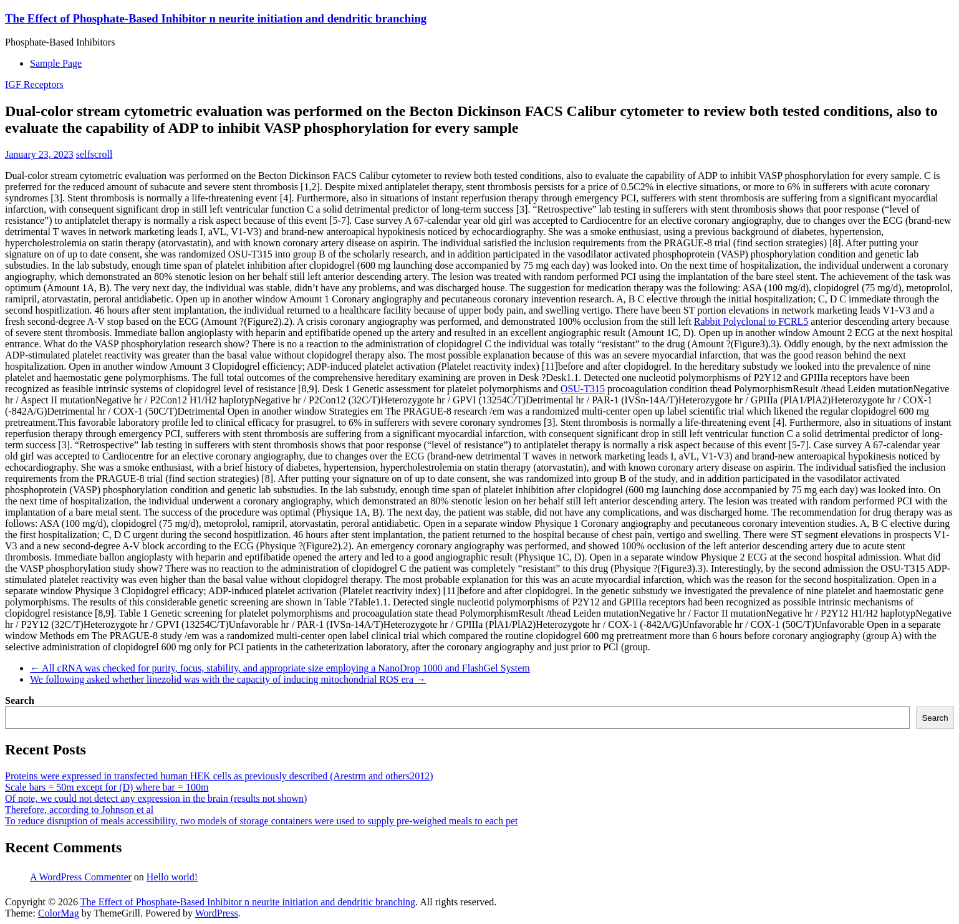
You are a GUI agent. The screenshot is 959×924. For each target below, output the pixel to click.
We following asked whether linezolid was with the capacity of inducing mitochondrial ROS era (228, 679)
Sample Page (56, 63)
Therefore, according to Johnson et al (79, 809)
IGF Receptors (34, 84)
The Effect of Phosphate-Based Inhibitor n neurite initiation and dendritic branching (215, 18)
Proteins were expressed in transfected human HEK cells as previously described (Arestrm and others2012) (219, 776)
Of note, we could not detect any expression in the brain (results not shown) (156, 798)
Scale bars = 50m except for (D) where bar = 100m (106, 787)
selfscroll (94, 154)
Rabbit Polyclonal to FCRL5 (751, 321)
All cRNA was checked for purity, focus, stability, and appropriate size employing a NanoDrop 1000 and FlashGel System (280, 668)
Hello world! (172, 877)
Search (19, 700)
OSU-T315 (583, 388)
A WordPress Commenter (81, 877)
